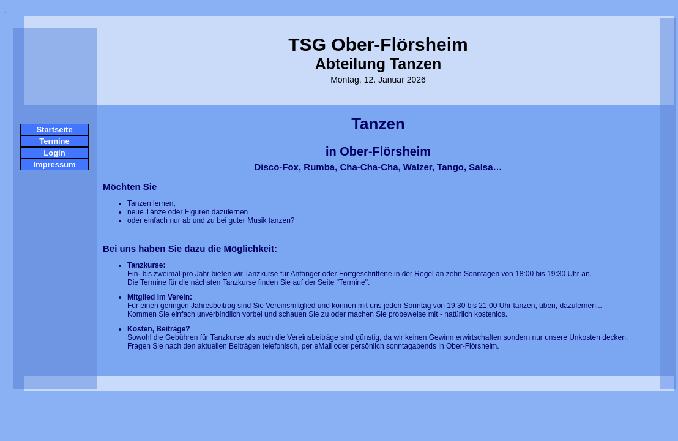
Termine (54, 141)
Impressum (54, 164)
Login (54, 152)
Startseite (54, 129)
